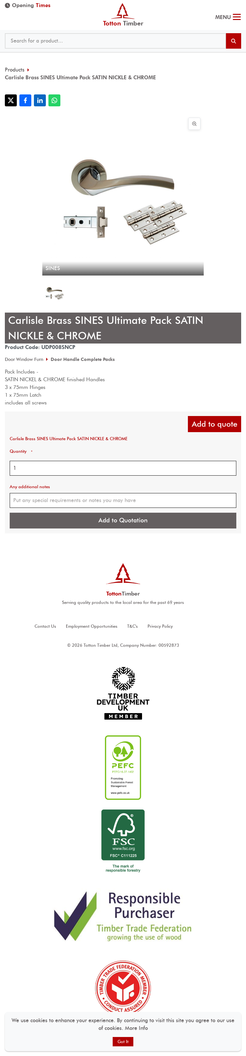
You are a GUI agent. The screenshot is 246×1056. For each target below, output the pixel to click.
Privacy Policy (160, 626)
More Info (136, 1028)
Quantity (21, 451)
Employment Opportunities (92, 626)
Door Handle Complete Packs (83, 359)
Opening (27, 5)
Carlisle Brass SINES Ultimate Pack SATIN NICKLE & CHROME (80, 77)
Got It (123, 1041)
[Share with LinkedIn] (40, 100)
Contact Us (45, 626)
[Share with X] (11, 100)
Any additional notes (30, 486)
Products (15, 70)
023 (235, 3)
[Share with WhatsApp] (54, 100)
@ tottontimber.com (239, 3)
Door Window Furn (24, 359)
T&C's (132, 626)
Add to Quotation (123, 520)
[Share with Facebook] (25, 100)
